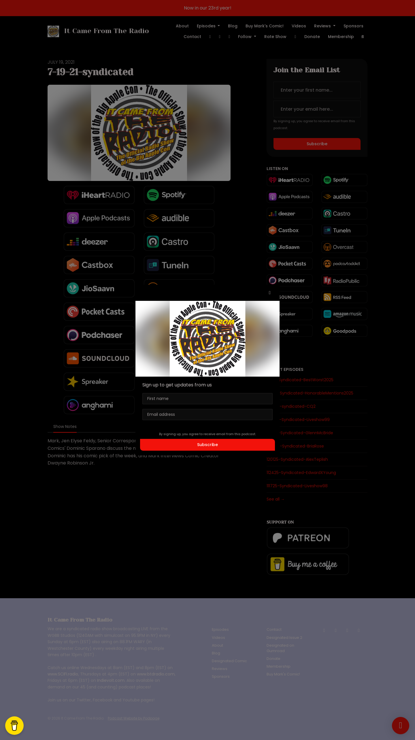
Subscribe (207, 445)
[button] (270, 292)
